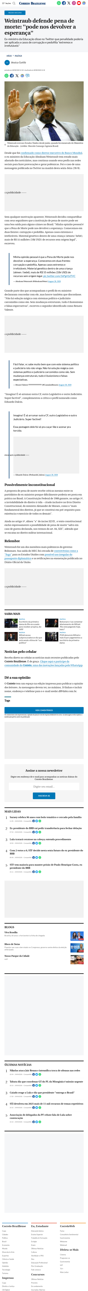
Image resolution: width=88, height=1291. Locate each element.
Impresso (8, 1277)
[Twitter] (69, 4)
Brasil (4, 1241)
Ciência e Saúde (8, 1259)
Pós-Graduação (37, 1266)
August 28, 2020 (54, 281)
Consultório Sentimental (69, 1234)
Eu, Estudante (39, 1226)
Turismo (5, 1273)
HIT (61, 1265)
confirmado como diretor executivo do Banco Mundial (51, 153)
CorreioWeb (67, 1226)
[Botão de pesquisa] (13, 3)
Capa (4, 1231)
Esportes (5, 1256)
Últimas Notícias (37, 1248)
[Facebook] (64, 4)
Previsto (34, 1283)
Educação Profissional (39, 1263)
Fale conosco (36, 1270)
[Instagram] (74, 4)
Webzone (63, 1241)
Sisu (32, 1259)
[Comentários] (28, 76)
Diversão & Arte (8, 1252)
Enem (33, 1245)
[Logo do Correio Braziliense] (32, 3)
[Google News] (84, 4)
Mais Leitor (64, 1272)
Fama (62, 1231)
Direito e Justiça (8, 1286)
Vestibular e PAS (37, 1256)
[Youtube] (79, 4)
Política (18, 56)
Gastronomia (65, 1238)
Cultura (34, 1252)
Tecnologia (6, 1270)
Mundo (4, 1248)
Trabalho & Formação (39, 1238)
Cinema (63, 1255)
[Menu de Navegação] (6, 3)
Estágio (34, 1241)
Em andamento (37, 1286)
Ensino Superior (37, 1234)
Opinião (5, 1263)
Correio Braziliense (14, 1226)
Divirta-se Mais (69, 1249)
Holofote (5, 1266)
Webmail (63, 1245)
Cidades (5, 1234)
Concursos (37, 1274)
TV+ (61, 1269)
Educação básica (37, 1231)
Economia (5, 1245)
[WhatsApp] (59, 4)
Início (9, 56)
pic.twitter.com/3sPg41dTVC (59, 275)
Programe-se (65, 1258)
